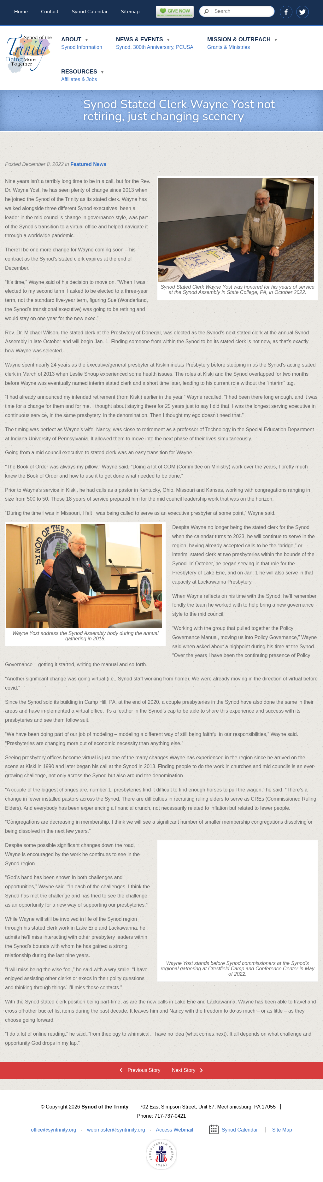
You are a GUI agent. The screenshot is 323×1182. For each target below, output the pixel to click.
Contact (49, 11)
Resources (82, 76)
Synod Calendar (90, 11)
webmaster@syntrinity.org (116, 1129)
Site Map (282, 1129)
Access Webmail (174, 1129)
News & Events (154, 44)
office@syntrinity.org (53, 1129)
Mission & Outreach (242, 44)
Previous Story (143, 1070)
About (81, 44)
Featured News (88, 164)
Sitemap (130, 11)
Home (21, 11)
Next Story (184, 1070)
